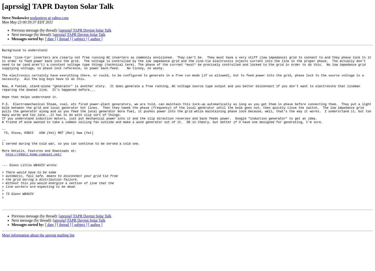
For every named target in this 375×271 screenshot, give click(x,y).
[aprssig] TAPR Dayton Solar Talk (85, 30)
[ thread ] (64, 39)
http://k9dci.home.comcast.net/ (34, 176)
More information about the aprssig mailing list (38, 267)
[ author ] (95, 39)
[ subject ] (79, 39)
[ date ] (50, 39)
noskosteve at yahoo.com (49, 18)
